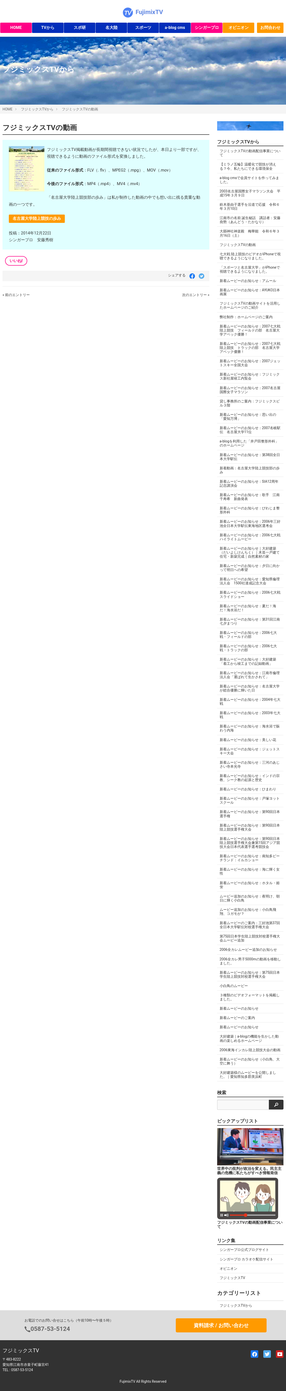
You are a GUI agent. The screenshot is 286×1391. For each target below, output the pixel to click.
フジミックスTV (232, 1278)
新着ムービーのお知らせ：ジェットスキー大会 (250, 751)
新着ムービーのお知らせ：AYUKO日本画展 (250, 292)
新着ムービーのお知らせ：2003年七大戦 (250, 715)
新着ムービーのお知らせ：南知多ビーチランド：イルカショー (250, 858)
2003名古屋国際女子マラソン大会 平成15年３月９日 (250, 193)
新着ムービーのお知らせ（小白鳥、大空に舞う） (250, 1061)
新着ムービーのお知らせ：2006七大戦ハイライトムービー (250, 537)
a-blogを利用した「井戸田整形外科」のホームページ (249, 443)
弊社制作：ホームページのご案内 (246, 317)
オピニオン (238, 27)
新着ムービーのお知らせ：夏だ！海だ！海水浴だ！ (248, 608)
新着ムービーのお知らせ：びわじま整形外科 (250, 510)
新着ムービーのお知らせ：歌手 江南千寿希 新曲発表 (250, 497)
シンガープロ (207, 27)
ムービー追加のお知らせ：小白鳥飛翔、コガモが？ (248, 912)
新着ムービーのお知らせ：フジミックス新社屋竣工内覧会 (250, 376)
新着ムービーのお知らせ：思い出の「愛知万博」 (248, 417)
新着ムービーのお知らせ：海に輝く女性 (250, 871)
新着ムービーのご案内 (237, 1018)
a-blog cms (175, 27)
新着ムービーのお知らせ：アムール (248, 281)
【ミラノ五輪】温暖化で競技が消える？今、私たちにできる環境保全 (248, 166)
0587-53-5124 (50, 1328)
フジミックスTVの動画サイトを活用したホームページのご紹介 (250, 305)
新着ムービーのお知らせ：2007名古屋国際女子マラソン (250, 390)
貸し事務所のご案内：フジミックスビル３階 (250, 403)
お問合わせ (270, 27)
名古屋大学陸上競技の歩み (37, 218)
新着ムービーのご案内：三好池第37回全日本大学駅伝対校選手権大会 (250, 925)
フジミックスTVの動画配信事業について (250, 153)
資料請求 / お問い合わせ (221, 1325)
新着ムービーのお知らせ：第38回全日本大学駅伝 (250, 457)
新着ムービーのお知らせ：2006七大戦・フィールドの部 (248, 635)
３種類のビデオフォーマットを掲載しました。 (250, 997)
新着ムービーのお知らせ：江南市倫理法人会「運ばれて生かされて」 (250, 675)
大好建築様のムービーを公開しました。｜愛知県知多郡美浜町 (248, 1075)
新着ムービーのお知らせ (239, 1008)
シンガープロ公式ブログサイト (244, 1250)
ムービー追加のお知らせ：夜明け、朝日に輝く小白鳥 (250, 898)
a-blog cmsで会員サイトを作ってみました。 (249, 180)
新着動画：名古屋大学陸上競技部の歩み (250, 470)
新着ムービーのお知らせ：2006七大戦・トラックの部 (248, 648)
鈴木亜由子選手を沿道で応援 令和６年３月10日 (250, 206)
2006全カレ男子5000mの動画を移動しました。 (250, 961)
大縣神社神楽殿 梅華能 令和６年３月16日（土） (250, 233)
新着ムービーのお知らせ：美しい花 (248, 740)
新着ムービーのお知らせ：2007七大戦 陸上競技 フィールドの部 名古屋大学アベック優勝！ (252, 330)
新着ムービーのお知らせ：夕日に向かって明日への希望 (250, 568)
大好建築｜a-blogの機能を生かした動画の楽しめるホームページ (249, 1038)
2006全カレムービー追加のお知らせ (248, 950)
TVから (47, 27)
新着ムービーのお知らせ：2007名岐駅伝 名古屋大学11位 (250, 430)
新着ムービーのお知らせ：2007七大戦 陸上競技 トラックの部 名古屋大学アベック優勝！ (252, 348)
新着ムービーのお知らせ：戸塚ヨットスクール (250, 800)
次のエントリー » (195, 295)
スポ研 (80, 27)
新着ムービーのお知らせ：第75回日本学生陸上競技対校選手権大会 (250, 974)
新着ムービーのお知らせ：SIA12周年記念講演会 (249, 483)
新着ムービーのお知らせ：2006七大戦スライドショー (250, 594)
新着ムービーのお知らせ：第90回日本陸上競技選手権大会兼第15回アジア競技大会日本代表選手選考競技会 (250, 843)
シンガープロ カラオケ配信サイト (246, 1259)
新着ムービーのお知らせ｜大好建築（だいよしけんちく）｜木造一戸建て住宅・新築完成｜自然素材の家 (250, 552)
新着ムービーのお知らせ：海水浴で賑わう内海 (250, 728)
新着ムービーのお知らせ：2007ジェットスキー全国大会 (250, 363)
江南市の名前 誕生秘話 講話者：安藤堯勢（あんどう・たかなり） (250, 220)
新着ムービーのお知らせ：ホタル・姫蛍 (250, 885)
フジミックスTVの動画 (80, 109)
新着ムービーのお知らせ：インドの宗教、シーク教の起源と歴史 (250, 778)
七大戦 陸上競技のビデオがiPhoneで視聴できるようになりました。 (250, 256)
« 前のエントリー (16, 295)
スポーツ (143, 27)
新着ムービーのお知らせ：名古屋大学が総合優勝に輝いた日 (250, 688)
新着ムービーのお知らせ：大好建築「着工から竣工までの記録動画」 (248, 661)
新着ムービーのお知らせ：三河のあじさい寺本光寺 (250, 764)
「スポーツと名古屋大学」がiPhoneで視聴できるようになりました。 (250, 269)
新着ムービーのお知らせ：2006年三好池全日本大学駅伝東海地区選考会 (250, 523)
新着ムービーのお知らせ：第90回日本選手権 (250, 814)
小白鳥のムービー (234, 986)
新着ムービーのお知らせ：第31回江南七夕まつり (250, 621)
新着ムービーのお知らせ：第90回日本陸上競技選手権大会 (250, 827)
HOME (16, 27)
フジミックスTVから (37, 109)
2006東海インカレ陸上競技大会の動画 (250, 1050)
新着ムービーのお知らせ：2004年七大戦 (250, 702)
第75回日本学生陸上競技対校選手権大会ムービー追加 (250, 938)
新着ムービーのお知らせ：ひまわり (248, 789)
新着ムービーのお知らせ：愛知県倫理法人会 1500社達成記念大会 (250, 581)
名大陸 (111, 27)
